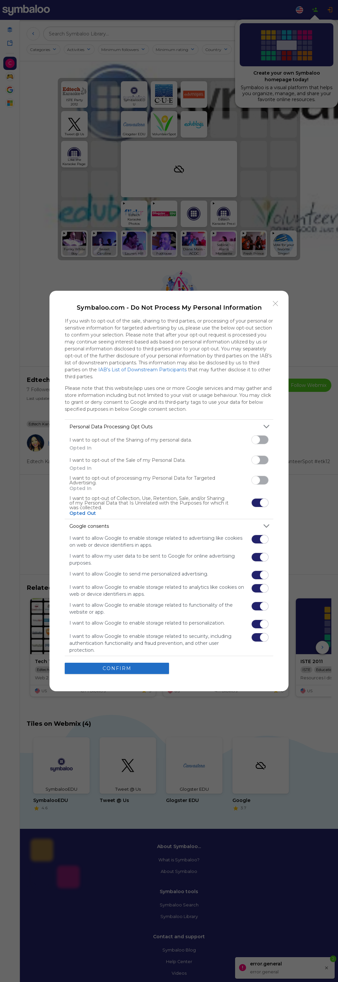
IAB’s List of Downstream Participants (142, 370)
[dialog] (169, 491)
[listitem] (169, 426)
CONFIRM (117, 668)
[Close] (275, 303)
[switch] (260, 439)
